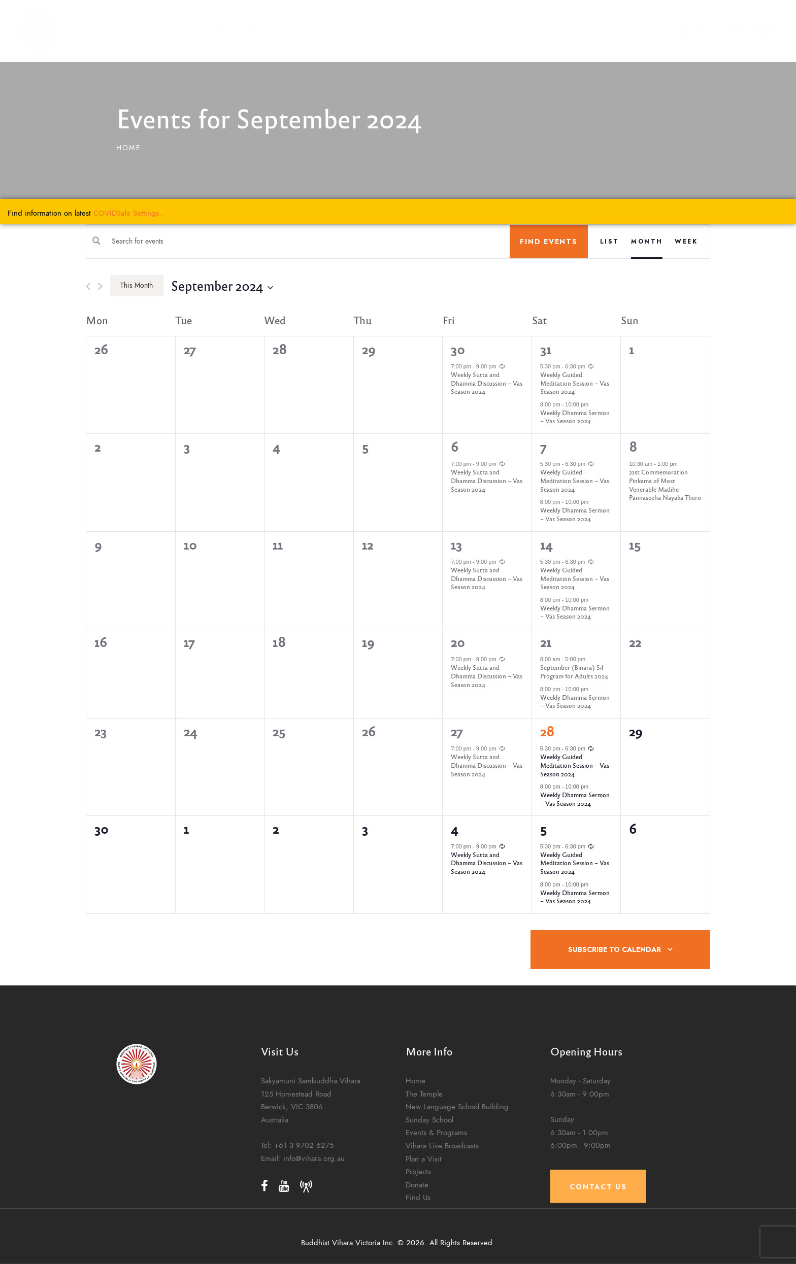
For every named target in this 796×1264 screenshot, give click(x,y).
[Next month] (100, 286)
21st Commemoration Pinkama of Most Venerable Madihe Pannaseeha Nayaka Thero (665, 484)
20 (458, 642)
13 (456, 544)
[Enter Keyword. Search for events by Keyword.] (298, 241)
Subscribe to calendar (614, 949)
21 (545, 642)
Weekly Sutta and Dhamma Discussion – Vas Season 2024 (486, 382)
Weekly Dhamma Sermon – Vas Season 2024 (575, 416)
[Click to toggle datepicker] (222, 285)
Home (128, 148)
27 (456, 731)
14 (546, 544)
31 (545, 349)
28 (547, 731)
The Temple (424, 1194)
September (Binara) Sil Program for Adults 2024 (574, 671)
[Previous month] (88, 286)
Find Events (548, 241)
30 (458, 349)
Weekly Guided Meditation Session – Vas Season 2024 (574, 382)
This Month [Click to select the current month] (136, 285)
